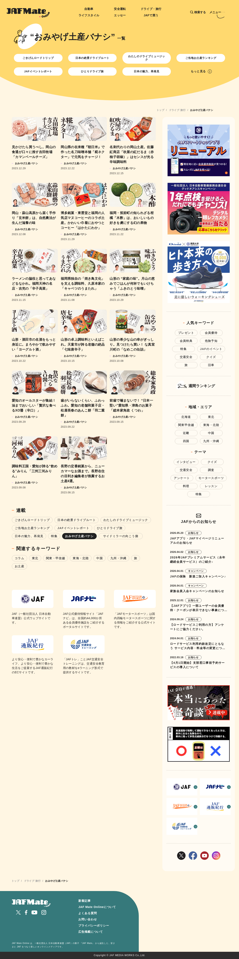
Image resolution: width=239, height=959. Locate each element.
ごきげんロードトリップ (38, 57)
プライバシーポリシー (93, 925)
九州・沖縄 (118, 558)
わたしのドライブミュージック (146, 58)
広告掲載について (90, 931)
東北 (35, 558)
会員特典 (186, 341)
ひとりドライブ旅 (92, 71)
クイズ (211, 357)
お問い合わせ (87, 919)
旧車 (211, 365)
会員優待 (211, 332)
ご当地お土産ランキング (200, 57)
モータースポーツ (211, 478)
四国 (186, 441)
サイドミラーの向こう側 (122, 536)
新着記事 (84, 900)
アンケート (182, 478)
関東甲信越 (186, 425)
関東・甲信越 (55, 558)
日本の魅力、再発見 (146, 71)
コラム (19, 558)
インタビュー (186, 462)
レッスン (211, 486)
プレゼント (186, 332)
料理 (186, 486)
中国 (99, 558)
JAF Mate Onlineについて (97, 907)
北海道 (186, 417)
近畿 (186, 433)
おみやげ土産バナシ (79, 536)
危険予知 (211, 341)
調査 (211, 470)
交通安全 (186, 357)
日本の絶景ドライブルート (92, 57)
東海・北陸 (81, 558)
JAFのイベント (211, 349)
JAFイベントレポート (38, 71)
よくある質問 (87, 913)
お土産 (19, 566)
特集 (54, 536)
